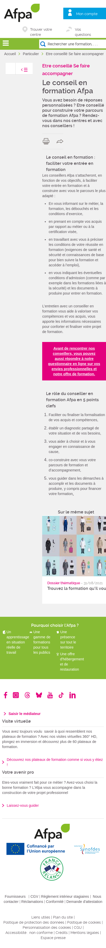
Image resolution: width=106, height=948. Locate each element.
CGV (34, 896)
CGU (78, 927)
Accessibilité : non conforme (29, 933)
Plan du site (63, 917)
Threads (27, 695)
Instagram (16, 695)
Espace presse (53, 938)
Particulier (31, 54)
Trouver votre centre (41, 29)
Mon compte (87, 14)
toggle (19, 71)
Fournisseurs (15, 896)
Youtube (50, 695)
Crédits (62, 933)
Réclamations (32, 902)
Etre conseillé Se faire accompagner (75, 54)
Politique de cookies (84, 922)
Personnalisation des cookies (47, 927)
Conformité (55, 902)
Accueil (10, 54)
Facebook (5, 695)
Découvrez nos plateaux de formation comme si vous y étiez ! (55, 762)
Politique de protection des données (33, 922)
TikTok (61, 695)
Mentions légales (84, 933)
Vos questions (83, 29)
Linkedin (72, 695)
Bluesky (39, 695)
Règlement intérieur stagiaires (65, 896)
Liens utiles (40, 917)
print (47, 141)
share (61, 141)
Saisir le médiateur (24, 714)
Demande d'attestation (84, 902)
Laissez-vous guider (23, 805)
